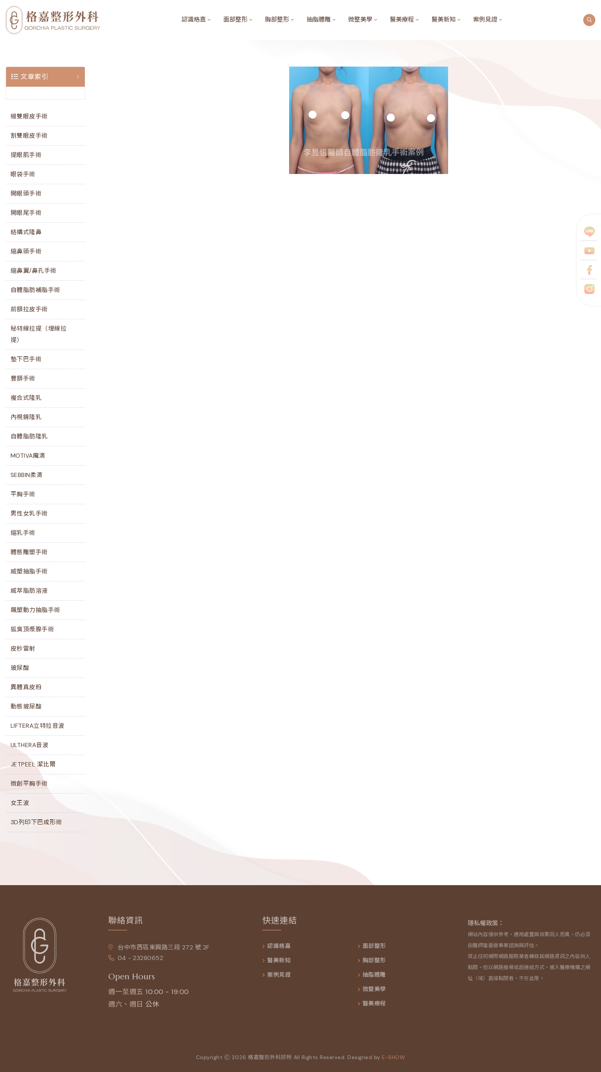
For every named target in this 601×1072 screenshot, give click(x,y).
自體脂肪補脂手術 (36, 290)
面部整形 (235, 19)
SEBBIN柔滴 (27, 475)
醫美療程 (402, 19)
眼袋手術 (23, 174)
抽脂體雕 (319, 19)
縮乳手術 (23, 533)
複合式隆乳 (26, 398)
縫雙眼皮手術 (29, 116)
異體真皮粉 (26, 687)
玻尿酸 (20, 668)
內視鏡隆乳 (26, 417)
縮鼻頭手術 (26, 251)
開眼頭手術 (26, 193)
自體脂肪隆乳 (29, 436)
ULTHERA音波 (30, 745)
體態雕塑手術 (29, 552)
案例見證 (485, 19)
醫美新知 (443, 19)
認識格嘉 (194, 19)
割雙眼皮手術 (29, 136)
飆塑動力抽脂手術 (36, 610)
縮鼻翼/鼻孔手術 (34, 271)
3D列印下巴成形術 (36, 822)
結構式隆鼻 (26, 232)
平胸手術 (23, 494)
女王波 (20, 803)
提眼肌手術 (26, 155)
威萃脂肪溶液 (29, 591)
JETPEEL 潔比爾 (33, 764)
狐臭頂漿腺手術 (32, 629)
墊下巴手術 (26, 359)
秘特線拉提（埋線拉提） (39, 334)
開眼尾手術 (26, 213)
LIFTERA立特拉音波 (38, 726)
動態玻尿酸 (26, 706)
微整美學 (360, 19)
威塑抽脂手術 (29, 571)
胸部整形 (277, 19)
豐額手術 (23, 378)
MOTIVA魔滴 (28, 456)
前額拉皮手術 (29, 309)
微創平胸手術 (29, 784)
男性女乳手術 (29, 513)
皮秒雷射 (23, 649)
